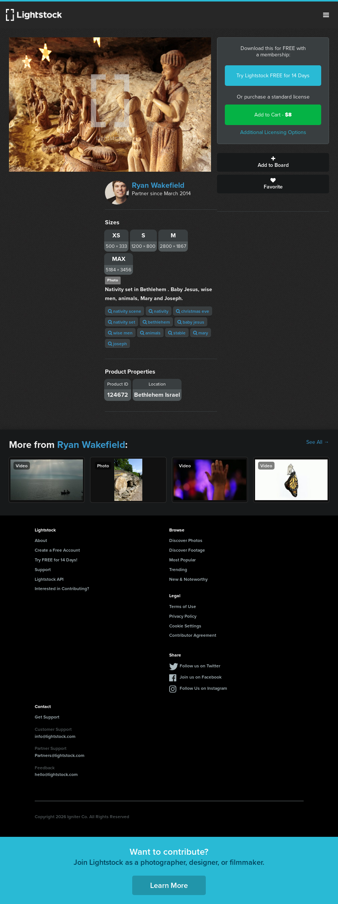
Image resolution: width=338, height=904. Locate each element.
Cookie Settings (185, 626)
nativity (158, 311)
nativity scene (124, 311)
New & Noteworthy (188, 579)
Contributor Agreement (192, 635)
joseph (117, 343)
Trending (178, 569)
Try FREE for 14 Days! (56, 560)
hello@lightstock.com (56, 774)
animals (150, 333)
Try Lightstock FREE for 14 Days (273, 76)
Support (43, 569)
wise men (120, 333)
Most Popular (182, 560)
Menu (326, 15)
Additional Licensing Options (273, 132)
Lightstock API (49, 579)
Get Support (47, 717)
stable (177, 333)
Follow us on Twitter (200, 666)
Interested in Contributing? (62, 588)
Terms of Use (182, 606)
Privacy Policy (182, 616)
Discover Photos (185, 540)
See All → (317, 442)
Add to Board (273, 162)
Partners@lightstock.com (59, 755)
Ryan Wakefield (158, 185)
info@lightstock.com (55, 736)
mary (200, 333)
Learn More (169, 885)
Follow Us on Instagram (203, 688)
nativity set (121, 322)
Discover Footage (187, 550)
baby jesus (190, 322)
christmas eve (192, 311)
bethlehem (156, 322)
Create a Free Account (57, 550)
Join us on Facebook (200, 677)
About (41, 540)
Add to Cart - (273, 115)
